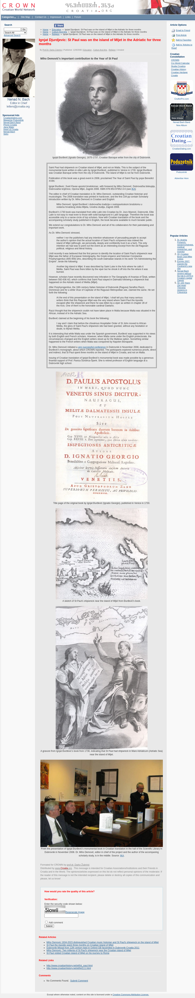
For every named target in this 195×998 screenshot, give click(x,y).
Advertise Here (182, 178)
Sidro (5, 134)
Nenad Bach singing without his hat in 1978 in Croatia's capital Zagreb (185, 275)
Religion (56, 34)
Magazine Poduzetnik (13, 120)
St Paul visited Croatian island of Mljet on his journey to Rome (78, 953)
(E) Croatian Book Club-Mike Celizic (184, 256)
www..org (63, 868)
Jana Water (8, 127)
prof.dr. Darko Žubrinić (78, 864)
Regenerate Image (74, 912)
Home (45, 29)
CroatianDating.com (12, 118)
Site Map (25, 17)
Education (56, 29)
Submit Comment (79, 980)
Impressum (55, 17)
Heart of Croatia (10, 129)
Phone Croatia (10, 125)
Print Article (181, 35)
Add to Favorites (183, 40)
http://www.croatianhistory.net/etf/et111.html (69, 968)
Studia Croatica (178, 66)
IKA (133, 189)
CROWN (175, 60)
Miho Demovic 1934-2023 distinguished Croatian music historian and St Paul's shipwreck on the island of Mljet (103, 942)
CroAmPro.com (181, 99)
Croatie (174, 75)
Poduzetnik (181, 172)
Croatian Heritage (179, 72)
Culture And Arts (59, 32)
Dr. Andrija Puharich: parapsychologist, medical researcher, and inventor (185, 246)
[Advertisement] (181, 210)
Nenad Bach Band (11, 122)
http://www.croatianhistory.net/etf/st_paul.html (70, 965)
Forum (77, 17)
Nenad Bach (9, 131)
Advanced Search (12, 35)
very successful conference (92, 347)
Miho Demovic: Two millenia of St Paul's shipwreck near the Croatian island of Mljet (89, 950)
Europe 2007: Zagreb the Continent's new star (184, 265)
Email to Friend (183, 30)
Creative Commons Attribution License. (131, 994)
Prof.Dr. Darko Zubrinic (52, 50)
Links (68, 17)
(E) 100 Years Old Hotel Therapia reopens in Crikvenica (183, 287)
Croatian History (178, 69)
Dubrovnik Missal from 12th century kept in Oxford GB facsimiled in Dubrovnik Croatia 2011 (93, 947)
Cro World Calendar (180, 63)
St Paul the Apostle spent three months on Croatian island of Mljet (80, 945)
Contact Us (40, 17)
